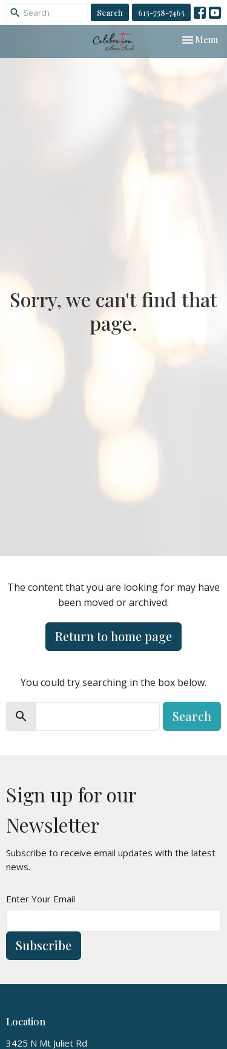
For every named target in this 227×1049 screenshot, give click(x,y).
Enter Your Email (40, 899)
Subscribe (43, 945)
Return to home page (113, 636)
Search (110, 12)
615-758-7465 (161, 12)
